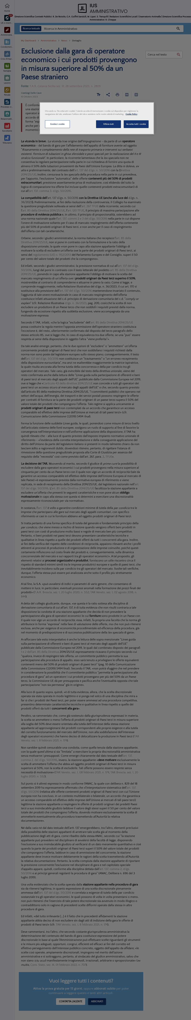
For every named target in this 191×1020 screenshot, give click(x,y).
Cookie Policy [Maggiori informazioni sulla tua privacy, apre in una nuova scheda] (131, 114)
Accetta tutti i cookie (136, 124)
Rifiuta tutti (108, 124)
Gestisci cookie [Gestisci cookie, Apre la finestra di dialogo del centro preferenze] (57, 124)
